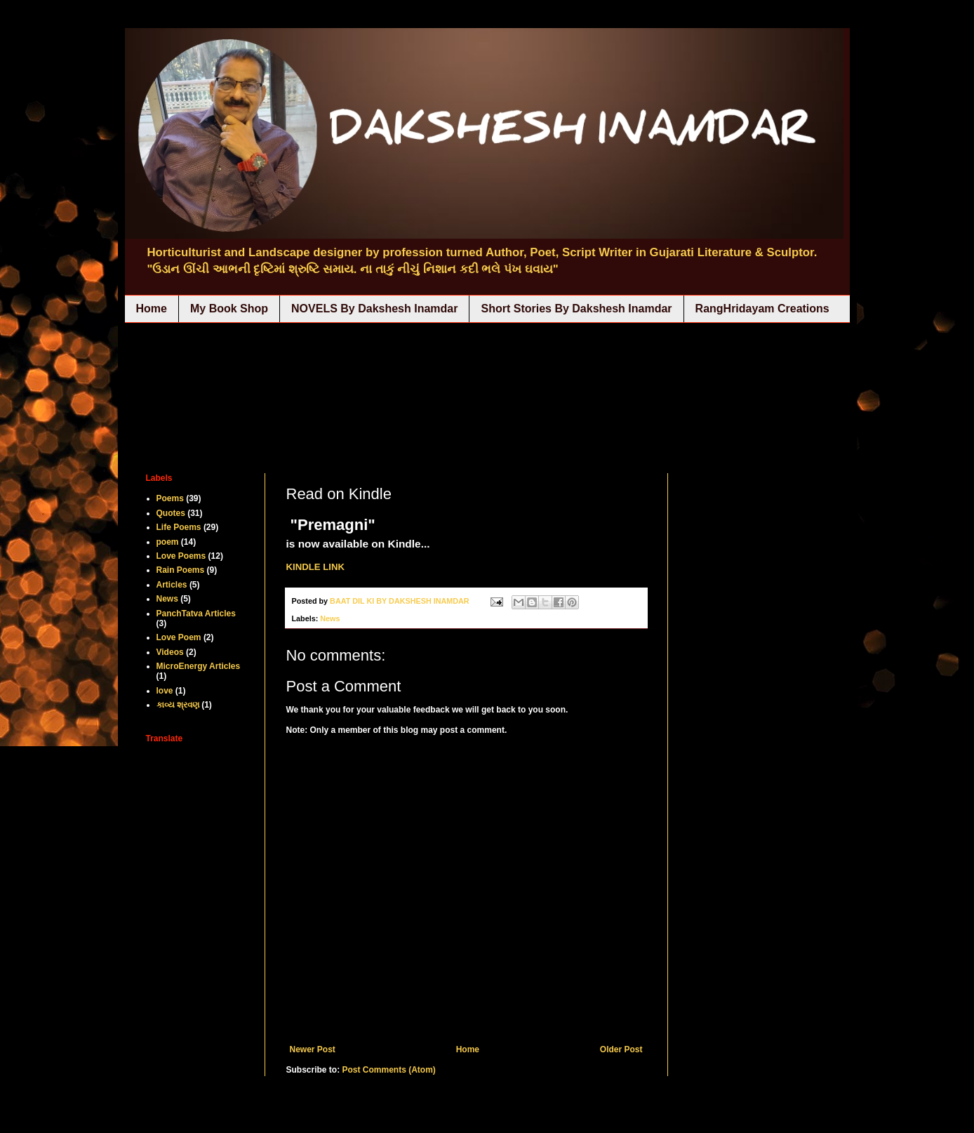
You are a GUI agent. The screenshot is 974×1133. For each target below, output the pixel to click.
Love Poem (178, 637)
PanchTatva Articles (196, 613)
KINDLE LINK (315, 567)
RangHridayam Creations (762, 308)
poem (167, 542)
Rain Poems (180, 570)
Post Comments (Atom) (389, 1070)
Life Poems (178, 527)
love (164, 691)
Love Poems (181, 556)
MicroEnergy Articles (198, 666)
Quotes (170, 513)
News (330, 618)
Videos (170, 652)
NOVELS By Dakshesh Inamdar (374, 308)
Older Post (621, 1049)
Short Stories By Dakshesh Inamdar (576, 308)
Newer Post (312, 1049)
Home (151, 308)
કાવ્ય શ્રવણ (177, 705)
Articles (171, 585)
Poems (170, 498)
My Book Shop (229, 308)
